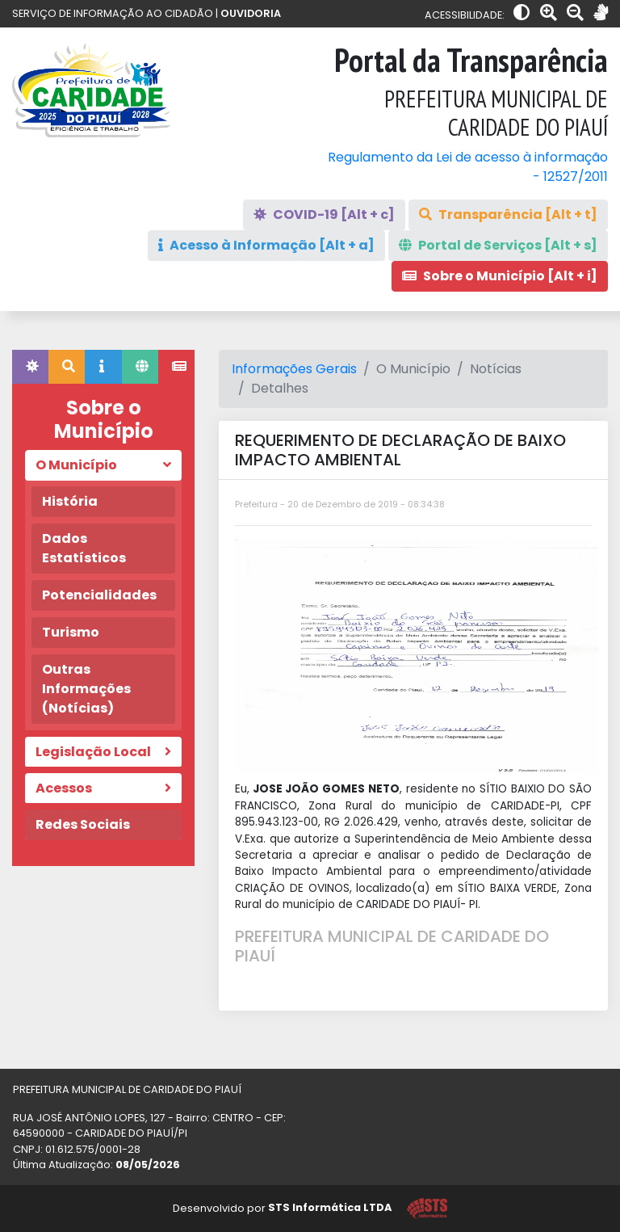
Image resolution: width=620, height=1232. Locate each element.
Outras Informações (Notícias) (86, 688)
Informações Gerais (294, 369)
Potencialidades (99, 595)
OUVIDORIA (250, 13)
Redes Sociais (83, 824)
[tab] (30, 367)
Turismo (70, 632)
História (70, 501)
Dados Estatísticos (84, 548)
